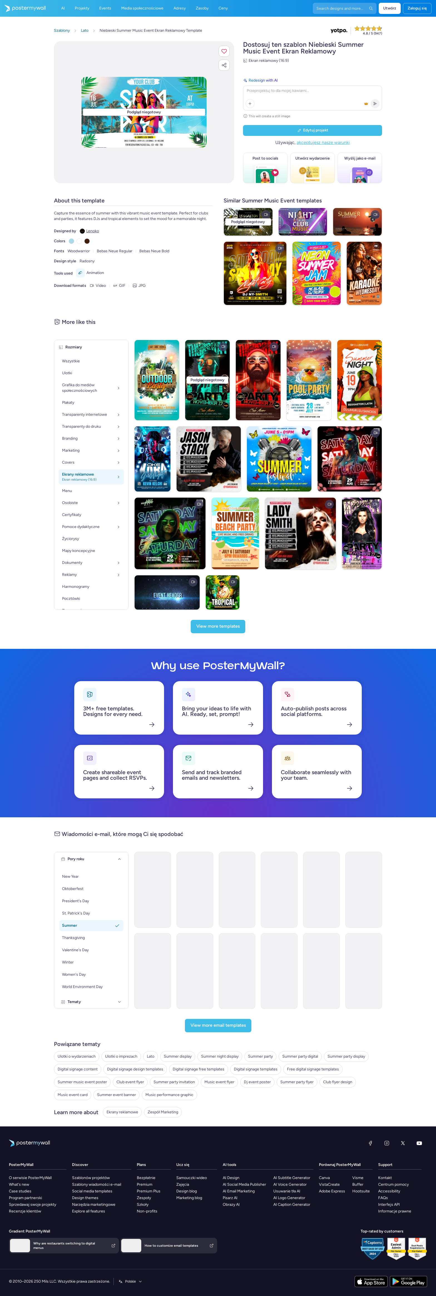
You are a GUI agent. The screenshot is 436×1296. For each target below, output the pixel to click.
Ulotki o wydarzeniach (77, 1056)
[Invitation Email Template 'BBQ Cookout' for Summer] (321, 890)
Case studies (20, 1191)
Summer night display (220, 1056)
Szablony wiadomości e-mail (96, 1184)
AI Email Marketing (239, 1191)
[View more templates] (218, 626)
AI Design (231, 1177)
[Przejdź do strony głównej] (23, 8)
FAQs (383, 1197)
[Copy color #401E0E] (87, 241)
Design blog (186, 1191)
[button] (224, 51)
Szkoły (142, 1204)
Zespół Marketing (163, 1112)
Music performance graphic (169, 1094)
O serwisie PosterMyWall (30, 1177)
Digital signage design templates (135, 1069)
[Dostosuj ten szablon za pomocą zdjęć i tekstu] (144, 112)
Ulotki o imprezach (121, 1056)
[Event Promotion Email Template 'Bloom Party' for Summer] (321, 971)
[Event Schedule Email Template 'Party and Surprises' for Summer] (237, 971)
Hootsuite (361, 1191)
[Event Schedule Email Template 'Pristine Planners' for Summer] (279, 971)
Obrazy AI (231, 1204)
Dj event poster (257, 1082)
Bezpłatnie (146, 1177)
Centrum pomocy (393, 1184)
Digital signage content (78, 1069)
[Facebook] (370, 1143)
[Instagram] (386, 1143)
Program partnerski (25, 1197)
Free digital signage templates (313, 1069)
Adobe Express (332, 1191)
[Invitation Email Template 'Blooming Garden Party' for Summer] (237, 890)
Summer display (178, 1056)
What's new (19, 1184)
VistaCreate (329, 1184)
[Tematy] (119, 1002)
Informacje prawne (394, 1211)
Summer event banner (116, 1094)
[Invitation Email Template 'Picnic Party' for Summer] (152, 890)
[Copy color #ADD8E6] (71, 241)
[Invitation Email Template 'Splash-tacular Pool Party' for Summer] (195, 890)
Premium (144, 1184)
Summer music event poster (82, 1082)
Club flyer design (337, 1082)
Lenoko (92, 231)
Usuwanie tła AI (286, 1191)
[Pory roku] (119, 859)
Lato (150, 1056)
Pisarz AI (230, 1197)
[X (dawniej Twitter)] (402, 1143)
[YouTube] (419, 1143)
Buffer (357, 1184)
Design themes (85, 1197)
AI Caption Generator (291, 1204)
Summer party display (346, 1056)
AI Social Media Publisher (244, 1184)
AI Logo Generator (289, 1197)
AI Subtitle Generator (291, 1177)
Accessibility (389, 1191)
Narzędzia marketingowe (93, 1204)
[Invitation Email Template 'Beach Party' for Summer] (279, 890)
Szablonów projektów (91, 1177)
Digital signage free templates (198, 1069)
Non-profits (147, 1211)
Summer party (260, 1056)
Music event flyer (219, 1082)
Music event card (73, 1094)
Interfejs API (389, 1204)
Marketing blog (189, 1197)
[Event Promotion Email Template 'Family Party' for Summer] (195, 971)
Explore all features (88, 1211)
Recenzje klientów (25, 1211)
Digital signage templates (256, 1069)
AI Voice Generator (290, 1184)
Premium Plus (148, 1191)
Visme (357, 1177)
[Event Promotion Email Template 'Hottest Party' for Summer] (363, 890)
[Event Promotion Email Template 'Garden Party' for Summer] (152, 971)
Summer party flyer (297, 1082)
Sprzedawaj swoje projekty (32, 1204)
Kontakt (385, 1177)
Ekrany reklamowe (122, 1112)
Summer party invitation (174, 1082)
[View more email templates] (218, 1025)
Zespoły (144, 1197)
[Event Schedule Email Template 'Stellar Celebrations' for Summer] (363, 971)
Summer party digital (300, 1056)
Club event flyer (130, 1082)
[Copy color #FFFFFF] (79, 241)
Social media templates (92, 1191)
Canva (324, 1177)
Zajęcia (182, 1184)
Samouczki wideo (191, 1177)
